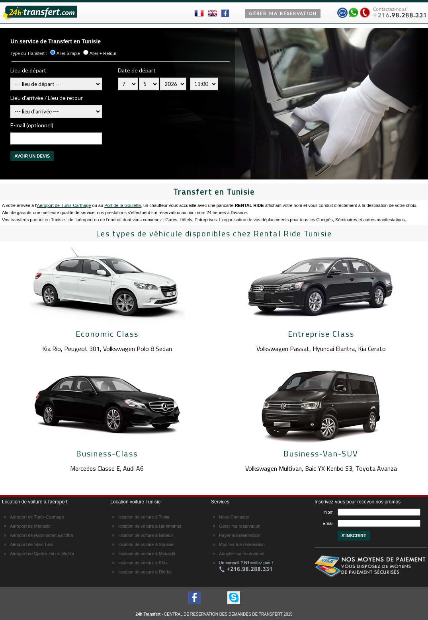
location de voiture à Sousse (145, 544)
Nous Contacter (234, 517)
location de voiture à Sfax (143, 562)
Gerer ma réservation (239, 526)
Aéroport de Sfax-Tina (31, 544)
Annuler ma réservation (241, 553)
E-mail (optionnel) (31, 125)
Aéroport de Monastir (30, 526)
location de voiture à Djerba (145, 571)
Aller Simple (68, 53)
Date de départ (137, 70)
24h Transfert (147, 614)
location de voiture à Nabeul (145, 535)
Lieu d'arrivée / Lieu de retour (46, 97)
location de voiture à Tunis (143, 517)
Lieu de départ (28, 70)
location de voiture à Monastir (147, 553)
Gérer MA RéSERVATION (283, 13)
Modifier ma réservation (242, 544)
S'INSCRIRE (354, 535)
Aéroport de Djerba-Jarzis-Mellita (42, 553)
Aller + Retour (103, 53)
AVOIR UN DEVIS (32, 156)
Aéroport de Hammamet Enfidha (41, 535)
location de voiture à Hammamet (149, 526)
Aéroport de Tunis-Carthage (64, 205)
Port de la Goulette (122, 205)
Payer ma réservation (240, 535)
